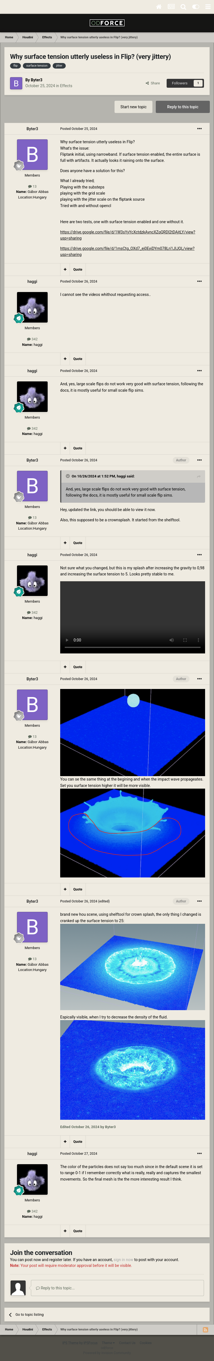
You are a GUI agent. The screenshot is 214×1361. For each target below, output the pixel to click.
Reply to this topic (182, 107)
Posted (78, 129)
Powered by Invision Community (107, 1353)
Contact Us (127, 1343)
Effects (66, 86)
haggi (32, 281)
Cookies (146, 1343)
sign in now (123, 1259)
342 (32, 339)
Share (153, 83)
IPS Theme (70, 1343)
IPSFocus (91, 1343)
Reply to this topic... (55, 1288)
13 (32, 186)
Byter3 (36, 80)
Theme (108, 1343)
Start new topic (133, 107)
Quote (77, 269)
